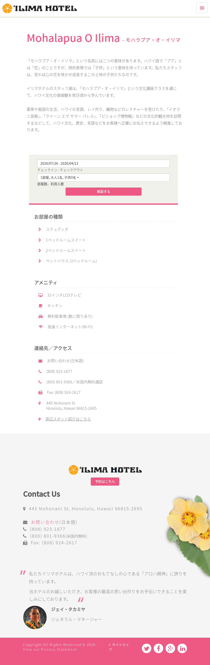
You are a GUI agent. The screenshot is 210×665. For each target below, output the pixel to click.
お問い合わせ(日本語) (61, 361)
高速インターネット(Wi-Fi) (65, 327)
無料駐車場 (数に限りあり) (65, 316)
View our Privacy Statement (50, 649)
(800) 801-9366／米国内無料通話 (70, 382)
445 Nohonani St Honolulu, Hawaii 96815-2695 (67, 405)
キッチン (50, 306)
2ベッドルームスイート (62, 250)
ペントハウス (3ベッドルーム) (67, 261)
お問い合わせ (45, 522)
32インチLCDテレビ (59, 295)
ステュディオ (53, 229)
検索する (103, 191)
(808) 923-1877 (55, 371)
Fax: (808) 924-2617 (59, 392)
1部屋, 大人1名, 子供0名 (58, 177)
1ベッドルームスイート (62, 240)
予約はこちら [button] (105, 481)
